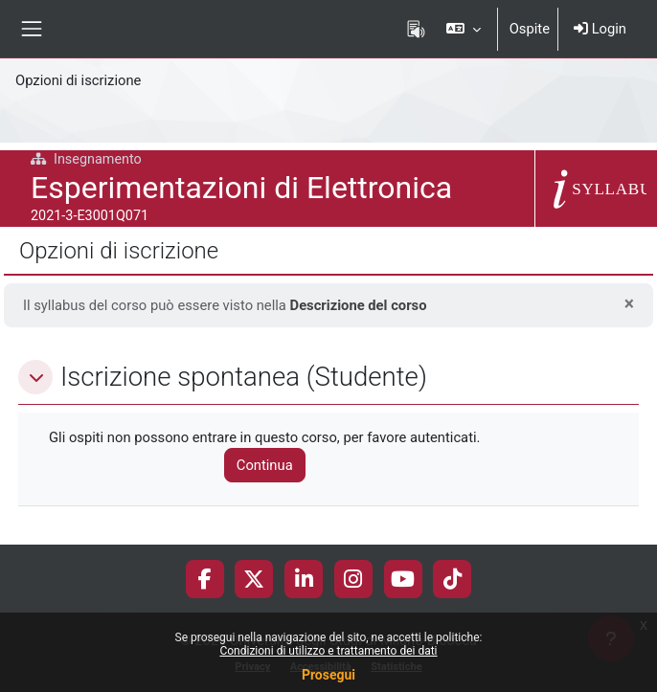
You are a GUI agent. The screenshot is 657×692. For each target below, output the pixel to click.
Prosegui (328, 674)
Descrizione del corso (358, 305)
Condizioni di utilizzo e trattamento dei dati (328, 651)
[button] (463, 28)
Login (600, 28)
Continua (265, 465)
